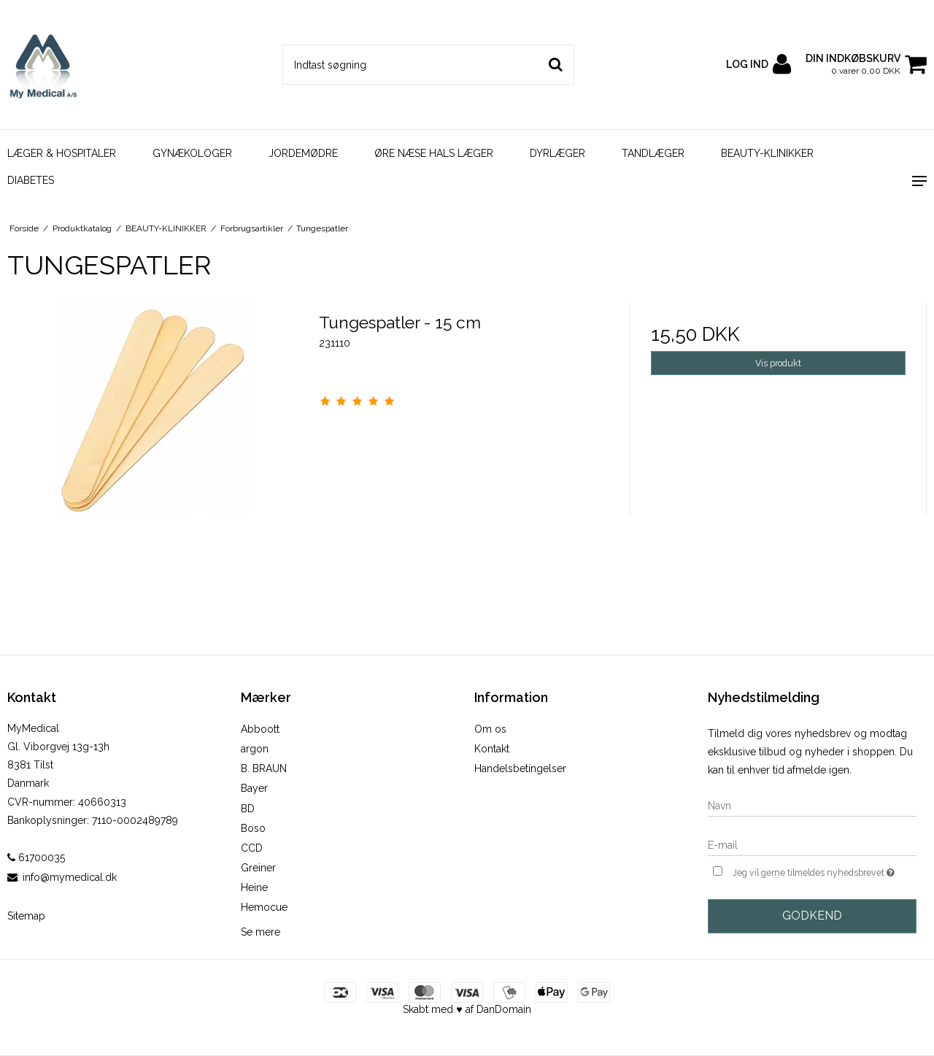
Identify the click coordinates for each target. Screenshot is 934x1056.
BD (248, 808)
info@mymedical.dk (70, 877)
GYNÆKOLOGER (192, 153)
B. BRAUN (264, 768)
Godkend (812, 915)
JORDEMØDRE (303, 153)
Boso (253, 828)
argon (255, 749)
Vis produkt (778, 363)
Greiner (258, 868)
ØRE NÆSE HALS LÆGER (433, 153)
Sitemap (26, 916)
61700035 (36, 857)
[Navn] (812, 805)
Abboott (260, 729)
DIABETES (30, 180)
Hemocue (264, 907)
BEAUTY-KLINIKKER (767, 153)
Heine (254, 887)
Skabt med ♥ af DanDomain (466, 1009)
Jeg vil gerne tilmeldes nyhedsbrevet (824, 871)
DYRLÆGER (557, 153)
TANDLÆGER (653, 153)
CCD (252, 848)
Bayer (254, 788)
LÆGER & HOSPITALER (61, 153)
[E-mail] (812, 844)
